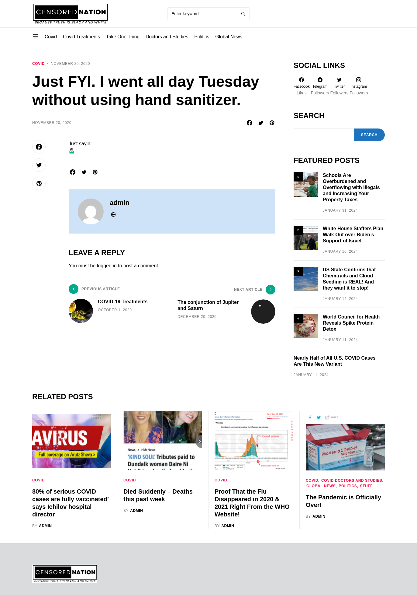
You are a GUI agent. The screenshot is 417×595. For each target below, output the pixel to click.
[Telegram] (320, 86)
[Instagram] (359, 86)
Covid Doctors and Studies (351, 480)
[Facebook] (302, 86)
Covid (38, 64)
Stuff (366, 486)
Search (309, 115)
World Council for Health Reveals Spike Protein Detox (351, 323)
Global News (321, 486)
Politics (348, 486)
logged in (107, 265)
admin (119, 202)
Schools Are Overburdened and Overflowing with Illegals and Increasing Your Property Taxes (351, 187)
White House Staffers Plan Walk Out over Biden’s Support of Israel (353, 234)
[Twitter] (339, 86)
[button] (35, 36)
